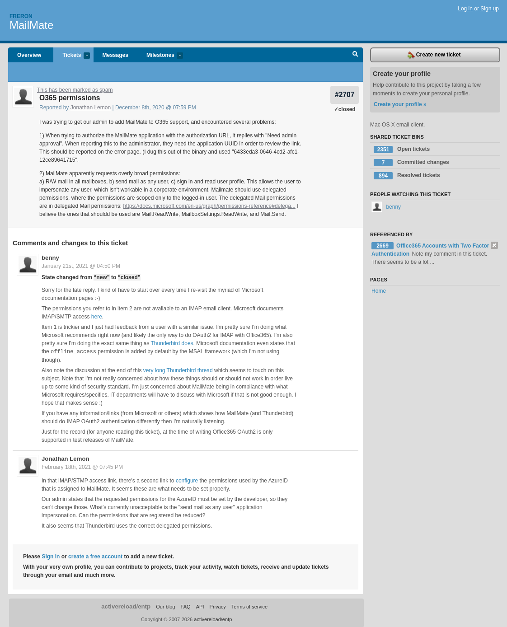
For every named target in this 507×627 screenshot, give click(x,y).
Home (378, 291)
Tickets (71, 56)
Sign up (489, 8)
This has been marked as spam (75, 90)
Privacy (218, 606)
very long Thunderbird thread (178, 370)
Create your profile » (400, 104)
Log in (465, 8)
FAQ (186, 606)
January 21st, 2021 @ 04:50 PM (81, 266)
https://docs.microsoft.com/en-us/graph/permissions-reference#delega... (209, 206)
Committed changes (411, 162)
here (96, 317)
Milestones (160, 56)
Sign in (51, 556)
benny (50, 257)
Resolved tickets (407, 175)
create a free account (95, 556)
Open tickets (402, 149)
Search (355, 55)
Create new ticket (434, 55)
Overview (29, 55)
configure (187, 480)
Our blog (165, 606)
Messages (115, 55)
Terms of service (249, 606)
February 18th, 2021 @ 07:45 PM (82, 466)
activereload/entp (125, 606)
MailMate (31, 25)
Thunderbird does (172, 343)
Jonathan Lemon (90, 107)
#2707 (344, 94)
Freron (21, 16)
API (200, 606)
